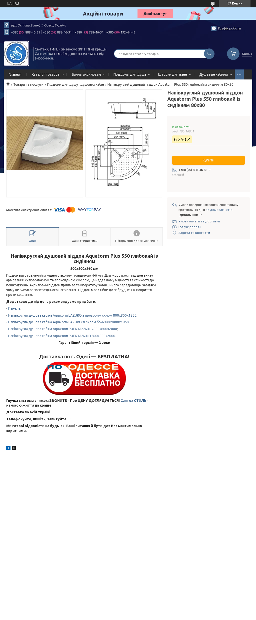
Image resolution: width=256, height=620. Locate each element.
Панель (14, 308)
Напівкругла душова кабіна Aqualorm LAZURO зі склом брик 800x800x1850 (68, 322)
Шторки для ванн (172, 74)
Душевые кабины (213, 74)
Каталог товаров (46, 74)
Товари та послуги (28, 84)
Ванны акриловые (86, 74)
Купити (208, 160)
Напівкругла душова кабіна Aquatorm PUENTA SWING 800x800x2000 (62, 329)
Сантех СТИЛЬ (133, 401)
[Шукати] (209, 53)
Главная (15, 74)
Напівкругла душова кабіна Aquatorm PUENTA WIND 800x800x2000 (61, 336)
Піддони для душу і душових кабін (75, 84)
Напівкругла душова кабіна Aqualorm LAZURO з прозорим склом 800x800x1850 (72, 315)
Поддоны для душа (130, 74)
